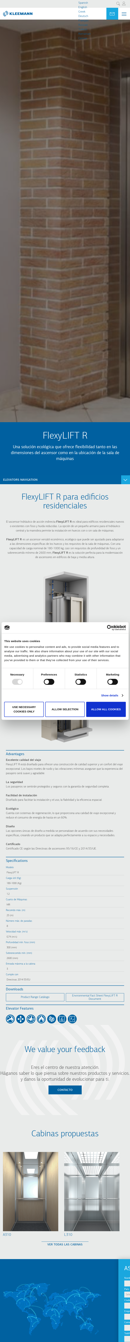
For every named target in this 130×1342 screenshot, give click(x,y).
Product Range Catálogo (35, 997)
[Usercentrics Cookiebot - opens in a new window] (109, 627)
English (82, 7)
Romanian (84, 34)
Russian (83, 25)
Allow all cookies (106, 709)
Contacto (65, 1090)
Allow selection (65, 709)
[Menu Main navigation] (124, 14)
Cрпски (82, 38)
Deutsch (83, 16)
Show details (109, 695)
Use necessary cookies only (24, 709)
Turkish (82, 29)
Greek (81, 11)
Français (83, 20)
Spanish (83, 2)
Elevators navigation (20, 479)
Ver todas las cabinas (65, 1244)
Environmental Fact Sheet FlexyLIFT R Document (95, 997)
